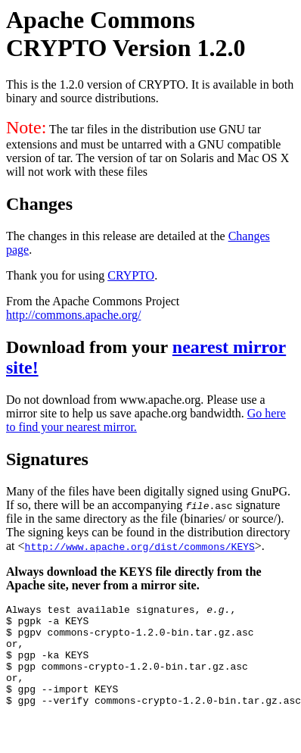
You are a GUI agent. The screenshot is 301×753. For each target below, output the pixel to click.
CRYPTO (130, 275)
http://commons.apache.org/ (73, 314)
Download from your (89, 347)
